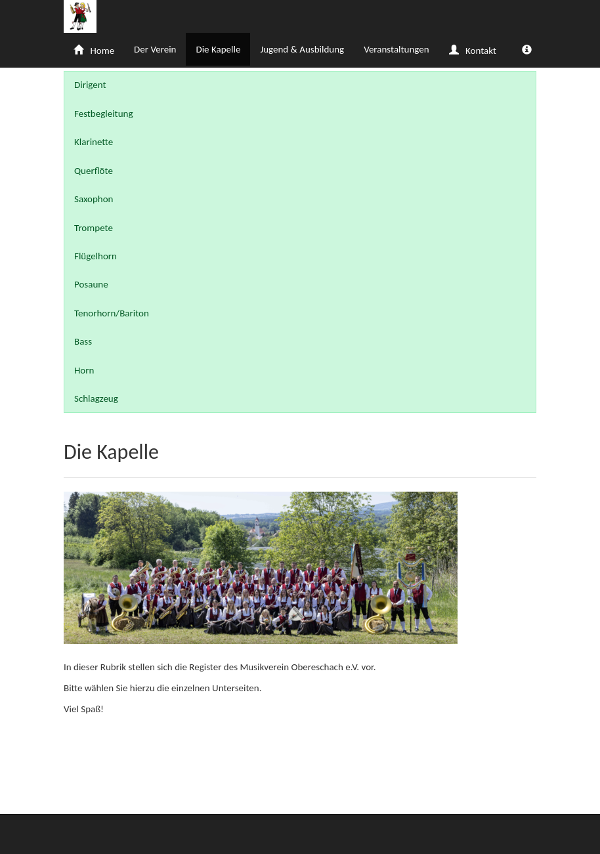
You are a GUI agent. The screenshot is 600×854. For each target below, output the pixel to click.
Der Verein (155, 49)
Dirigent (90, 85)
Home (94, 50)
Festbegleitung (103, 113)
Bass (83, 341)
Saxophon (94, 199)
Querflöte (93, 171)
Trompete (93, 228)
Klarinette (93, 142)
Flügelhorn (95, 256)
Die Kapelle (218, 49)
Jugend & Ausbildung (302, 49)
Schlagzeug (96, 398)
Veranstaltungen (396, 49)
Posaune (91, 284)
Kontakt (472, 50)
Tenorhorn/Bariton (111, 313)
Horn (84, 370)
